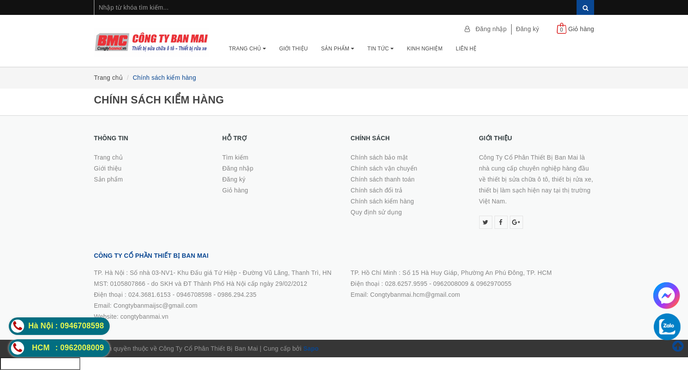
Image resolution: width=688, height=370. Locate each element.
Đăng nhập (491, 28)
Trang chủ (247, 49)
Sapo (311, 348)
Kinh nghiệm (425, 49)
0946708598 (193, 294)
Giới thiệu (293, 49)
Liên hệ (466, 49)
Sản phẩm (337, 49)
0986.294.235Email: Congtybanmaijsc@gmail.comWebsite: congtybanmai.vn (175, 305)
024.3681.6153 (149, 294)
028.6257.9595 (406, 283)
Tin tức (380, 49)
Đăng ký (527, 28)
